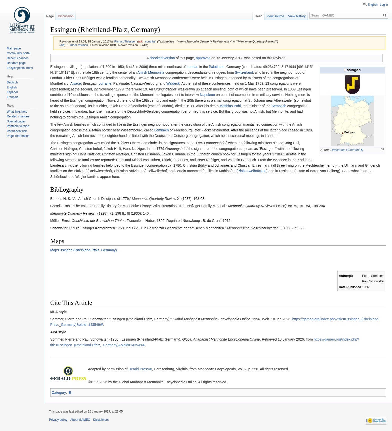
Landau (192, 67)
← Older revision (77, 44)
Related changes (18, 116)
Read (258, 16)
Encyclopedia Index (20, 68)
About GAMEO (80, 420)
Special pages (16, 121)
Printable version (18, 126)
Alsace (75, 83)
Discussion (66, 16)
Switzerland (244, 72)
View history (297, 16)
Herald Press (138, 369)
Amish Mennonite (151, 72)
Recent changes (17, 58)
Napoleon (207, 95)
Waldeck (173, 83)
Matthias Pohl (230, 106)
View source (275, 16)
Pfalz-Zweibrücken (252, 171)
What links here (17, 111)
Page (50, 16)
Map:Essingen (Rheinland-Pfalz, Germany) (83, 250)
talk (140, 41)
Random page (16, 63)
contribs (150, 41)
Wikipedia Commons (346, 150)
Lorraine (104, 83)
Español (12, 92)
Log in (384, 4)
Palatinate (216, 67)
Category (59, 393)
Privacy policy (58, 420)
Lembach (161, 130)
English (373, 4)
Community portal (18, 53)
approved (203, 58)
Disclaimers (101, 420)
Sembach (279, 106)
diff (62, 44)
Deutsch (12, 82)
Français (12, 97)
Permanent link (17, 131)
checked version (162, 58)
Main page (14, 48)
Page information (18, 136)
